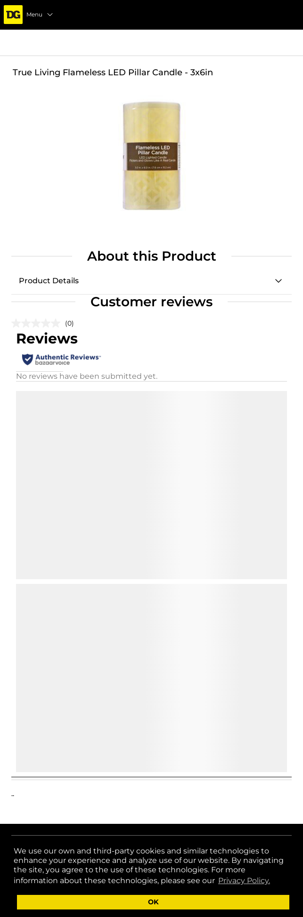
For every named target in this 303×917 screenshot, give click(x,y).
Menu (40, 14)
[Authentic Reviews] (61, 359)
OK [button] (153, 902)
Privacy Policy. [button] (244, 880)
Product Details (49, 280)
